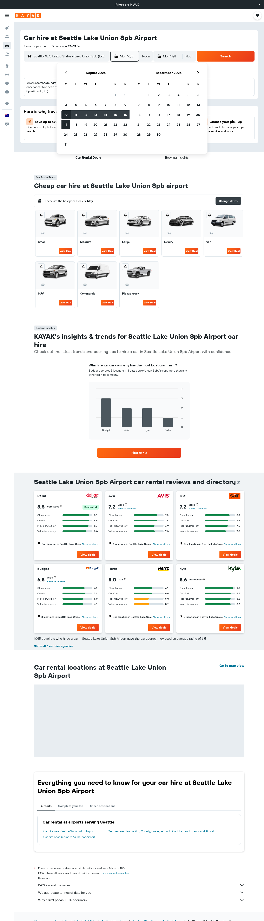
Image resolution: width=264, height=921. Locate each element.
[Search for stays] (7, 37)
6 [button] (96, 105)
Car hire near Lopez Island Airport (193, 831)
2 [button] (125, 95)
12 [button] (85, 115)
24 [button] (66, 134)
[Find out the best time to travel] (7, 83)
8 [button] (115, 105)
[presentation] (238, 482)
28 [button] (105, 134)
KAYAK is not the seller (141, 885)
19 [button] (85, 124)
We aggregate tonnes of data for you (141, 892)
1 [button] (115, 95)
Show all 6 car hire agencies (53, 646)
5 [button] (86, 105)
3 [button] (66, 105)
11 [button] (75, 115)
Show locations (90, 544)
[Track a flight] (7, 74)
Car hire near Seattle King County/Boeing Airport (139, 831)
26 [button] (85, 134)
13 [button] (95, 115)
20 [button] (95, 124)
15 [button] (115, 115)
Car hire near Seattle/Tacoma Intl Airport (69, 831)
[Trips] (7, 104)
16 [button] (125, 115)
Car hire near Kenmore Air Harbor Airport (69, 837)
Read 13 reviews (127, 508)
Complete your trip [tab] (71, 806)
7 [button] (105, 105)
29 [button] (115, 134)
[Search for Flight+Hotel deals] (7, 54)
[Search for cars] (7, 45)
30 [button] (125, 134)
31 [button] (65, 144)
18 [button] (75, 124)
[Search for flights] (7, 28)
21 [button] (105, 124)
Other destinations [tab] (102, 806)
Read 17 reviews (198, 508)
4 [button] (76, 105)
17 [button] (65, 124)
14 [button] (105, 115)
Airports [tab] (46, 806)
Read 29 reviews (56, 581)
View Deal (65, 250)
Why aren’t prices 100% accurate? (141, 899)
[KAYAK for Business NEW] (7, 92)
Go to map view (231, 665)
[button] (259, 4)
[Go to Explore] (7, 66)
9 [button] (125, 105)
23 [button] (125, 124)
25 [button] (76, 134)
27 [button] (95, 134)
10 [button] (66, 115)
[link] (139, 453)
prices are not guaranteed (116, 873)
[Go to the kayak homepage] (28, 15)
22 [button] (115, 124)
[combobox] (35, 46)
